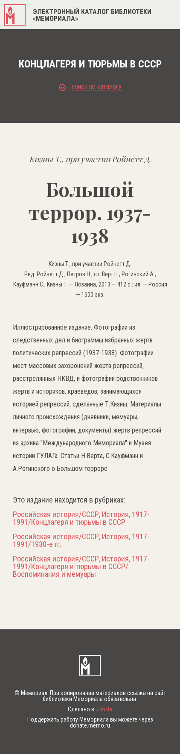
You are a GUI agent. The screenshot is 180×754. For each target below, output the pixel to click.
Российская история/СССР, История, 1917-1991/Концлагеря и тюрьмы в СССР (81, 518)
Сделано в (90, 709)
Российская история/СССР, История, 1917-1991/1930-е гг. (81, 540)
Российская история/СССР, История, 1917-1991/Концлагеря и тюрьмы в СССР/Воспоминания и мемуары (81, 566)
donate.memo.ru (90, 725)
